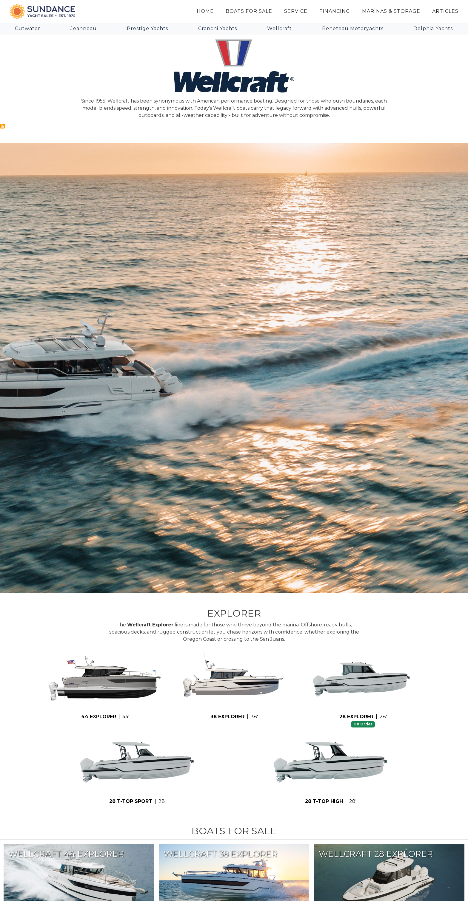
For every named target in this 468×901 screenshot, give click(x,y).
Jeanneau (83, 28)
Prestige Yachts (147, 28)
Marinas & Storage (391, 11)
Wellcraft (279, 28)
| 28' (363, 716)
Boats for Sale (249, 11)
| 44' (105, 716)
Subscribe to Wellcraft (2, 126)
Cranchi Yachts (217, 28)
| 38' (234, 716)
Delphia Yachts (433, 28)
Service (295, 11)
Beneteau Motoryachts (353, 28)
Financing (334, 11)
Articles (445, 11)
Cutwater (27, 28)
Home (205, 11)
